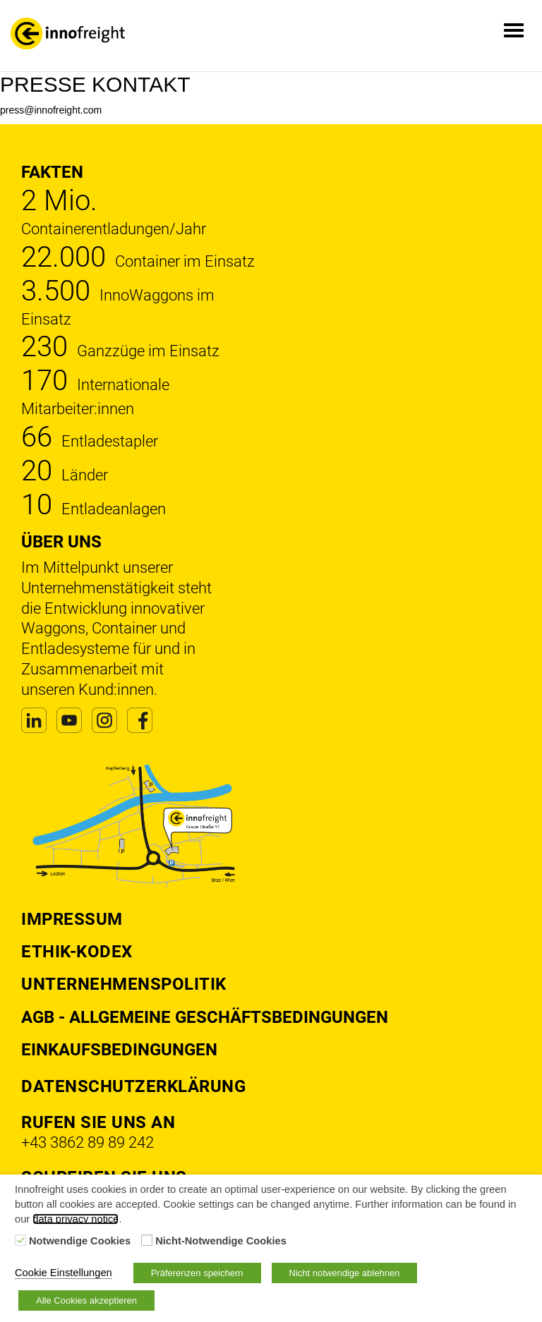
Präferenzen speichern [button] (197, 1273)
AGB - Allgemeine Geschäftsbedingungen (204, 1017)
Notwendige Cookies (80, 1241)
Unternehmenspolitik (124, 984)
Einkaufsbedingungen (119, 1050)
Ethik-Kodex (77, 952)
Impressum (72, 919)
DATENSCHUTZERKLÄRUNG (133, 1086)
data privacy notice (75, 1219)
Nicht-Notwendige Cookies (221, 1241)
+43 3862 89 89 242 (87, 1142)
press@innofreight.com (51, 110)
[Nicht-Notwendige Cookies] (146, 1240)
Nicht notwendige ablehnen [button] (344, 1273)
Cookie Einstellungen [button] (63, 1272)
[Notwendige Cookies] (20, 1240)
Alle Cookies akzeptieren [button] (86, 1300)
